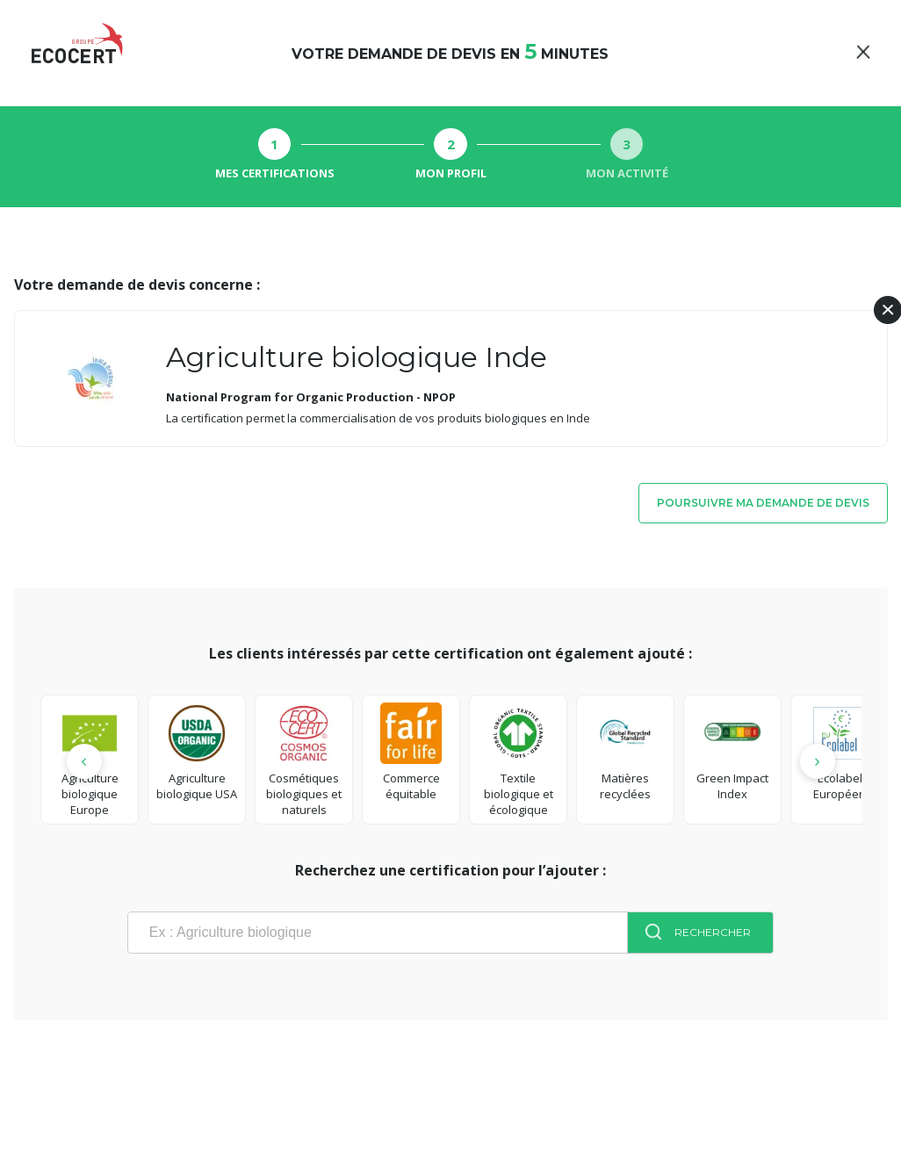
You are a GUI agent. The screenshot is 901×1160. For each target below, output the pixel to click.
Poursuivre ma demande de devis (763, 502)
